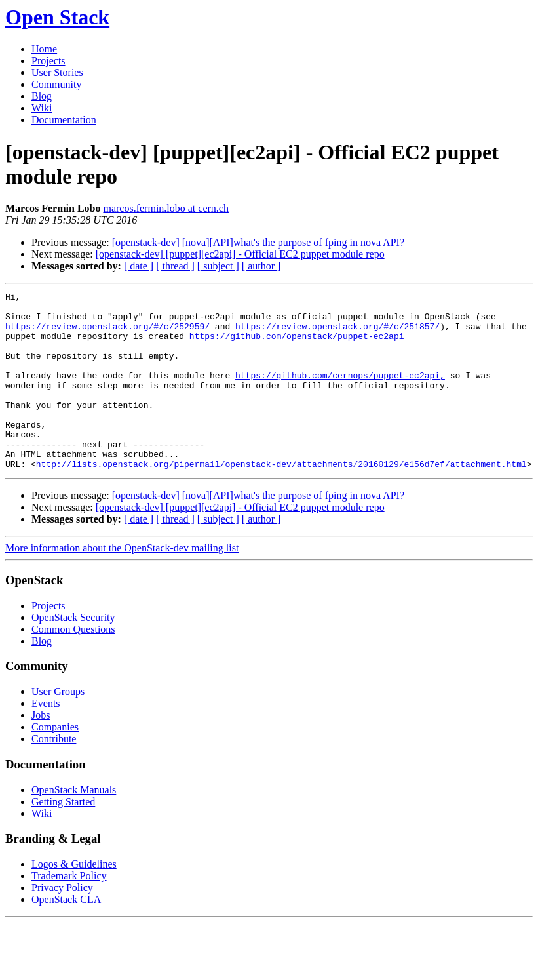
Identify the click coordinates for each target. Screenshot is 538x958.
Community (56, 84)
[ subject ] (218, 265)
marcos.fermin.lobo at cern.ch (165, 208)
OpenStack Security (73, 652)
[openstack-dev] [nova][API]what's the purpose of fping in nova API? (258, 242)
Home (44, 48)
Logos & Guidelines (74, 899)
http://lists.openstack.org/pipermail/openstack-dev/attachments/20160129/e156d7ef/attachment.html (281, 499)
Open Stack (57, 17)
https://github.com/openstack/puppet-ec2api (296, 345)
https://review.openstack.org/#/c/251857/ (337, 334)
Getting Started (63, 837)
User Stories (57, 72)
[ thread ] (175, 265)
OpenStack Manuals (73, 825)
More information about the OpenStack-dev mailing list (122, 583)
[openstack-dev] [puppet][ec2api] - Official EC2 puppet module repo (240, 254)
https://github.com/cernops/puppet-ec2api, (340, 393)
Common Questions (73, 664)
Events (45, 738)
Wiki (41, 107)
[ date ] (138, 265)
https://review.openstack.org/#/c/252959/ (107, 334)
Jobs (40, 750)
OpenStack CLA (66, 934)
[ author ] (261, 265)
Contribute (53, 774)
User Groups (58, 726)
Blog (41, 96)
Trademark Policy (69, 911)
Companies (55, 762)
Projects (48, 60)
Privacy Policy (62, 922)
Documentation (63, 119)
